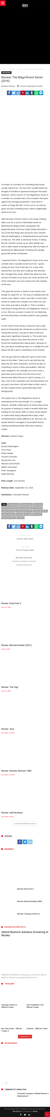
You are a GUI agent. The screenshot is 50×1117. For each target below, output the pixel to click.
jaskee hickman (8, 511)
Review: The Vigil (9, 687)
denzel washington (9, 508)
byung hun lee (26, 504)
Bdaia (35, 1111)
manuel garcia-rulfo (23, 511)
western (20, 517)
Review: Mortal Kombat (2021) (16, 645)
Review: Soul (7, 729)
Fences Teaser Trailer (25, 548)
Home (3, 69)
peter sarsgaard (8, 514)
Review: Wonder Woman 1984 (16, 770)
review (19, 514)
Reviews (11, 69)
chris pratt (38, 504)
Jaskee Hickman (9, 86)
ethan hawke (24, 508)
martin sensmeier (40, 511)
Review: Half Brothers (12, 812)
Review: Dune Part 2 (11, 603)
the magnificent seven (32, 514)
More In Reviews (24, 565)
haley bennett (36, 508)
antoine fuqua (13, 504)
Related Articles (24, 558)
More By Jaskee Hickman (24, 561)
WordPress (17, 1111)
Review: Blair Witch (25, 537)
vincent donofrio (8, 517)
